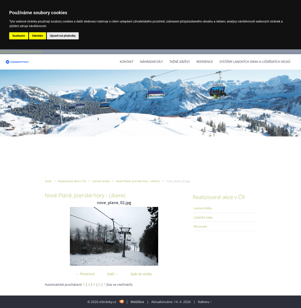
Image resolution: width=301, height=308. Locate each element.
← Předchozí (85, 274)
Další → (112, 274)
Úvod (48, 181)
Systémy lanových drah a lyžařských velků (254, 62)
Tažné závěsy (179, 62)
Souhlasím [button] (18, 35)
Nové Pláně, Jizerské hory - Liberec (138, 181)
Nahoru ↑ (205, 302)
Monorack (200, 226)
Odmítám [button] (37, 35)
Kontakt (126, 62)
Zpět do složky (141, 274)
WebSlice (137, 302)
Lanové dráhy (101, 181)
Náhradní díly (151, 62)
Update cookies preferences (21, 52)
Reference (204, 62)
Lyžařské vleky (203, 217)
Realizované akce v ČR (72, 181)
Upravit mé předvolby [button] (62, 35)
